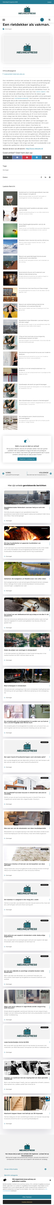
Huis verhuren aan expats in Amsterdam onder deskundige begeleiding (24, 940)
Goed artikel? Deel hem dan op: (14, 79)
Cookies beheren (27, 1202)
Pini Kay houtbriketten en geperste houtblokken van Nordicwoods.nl (22, 548)
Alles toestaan (27, 1197)
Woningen (8, 34)
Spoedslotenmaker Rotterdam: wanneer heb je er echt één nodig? (24, 513)
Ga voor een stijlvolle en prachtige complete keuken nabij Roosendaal (24, 976)
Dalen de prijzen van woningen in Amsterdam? (20, 655)
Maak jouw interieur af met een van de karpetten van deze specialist (24, 869)
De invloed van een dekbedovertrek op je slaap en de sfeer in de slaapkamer (26, 619)
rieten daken (41, 96)
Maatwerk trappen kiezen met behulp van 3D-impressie (23, 1118)
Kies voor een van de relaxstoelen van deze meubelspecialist (25, 833)
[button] (50, 1180)
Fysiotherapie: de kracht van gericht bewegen (33, 389)
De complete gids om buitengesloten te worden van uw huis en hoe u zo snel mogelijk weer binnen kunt (26, 726)
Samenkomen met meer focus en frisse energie (33, 293)
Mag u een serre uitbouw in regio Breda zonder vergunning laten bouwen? (24, 1012)
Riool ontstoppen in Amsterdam (15, 690)
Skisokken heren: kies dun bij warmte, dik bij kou (34, 245)
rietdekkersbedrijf (21, 103)
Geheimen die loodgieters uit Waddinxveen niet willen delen (25, 584)
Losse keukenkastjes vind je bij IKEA (16, 1047)
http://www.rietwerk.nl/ (34, 154)
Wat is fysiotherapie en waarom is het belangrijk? (34, 405)
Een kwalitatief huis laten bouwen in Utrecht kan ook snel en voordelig (25, 798)
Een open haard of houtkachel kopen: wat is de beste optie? (25, 762)
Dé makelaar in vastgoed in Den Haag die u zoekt (21, 904)
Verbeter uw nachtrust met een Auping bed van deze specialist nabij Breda (26, 1083)
